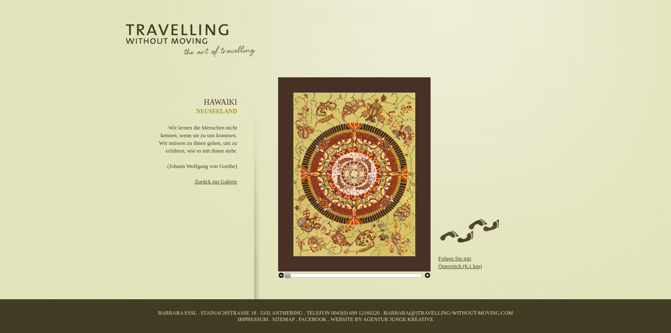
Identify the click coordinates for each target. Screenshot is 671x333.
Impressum (253, 319)
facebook (313, 319)
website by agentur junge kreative (381, 319)
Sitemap (283, 319)
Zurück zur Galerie (216, 181)
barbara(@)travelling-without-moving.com (448, 313)
